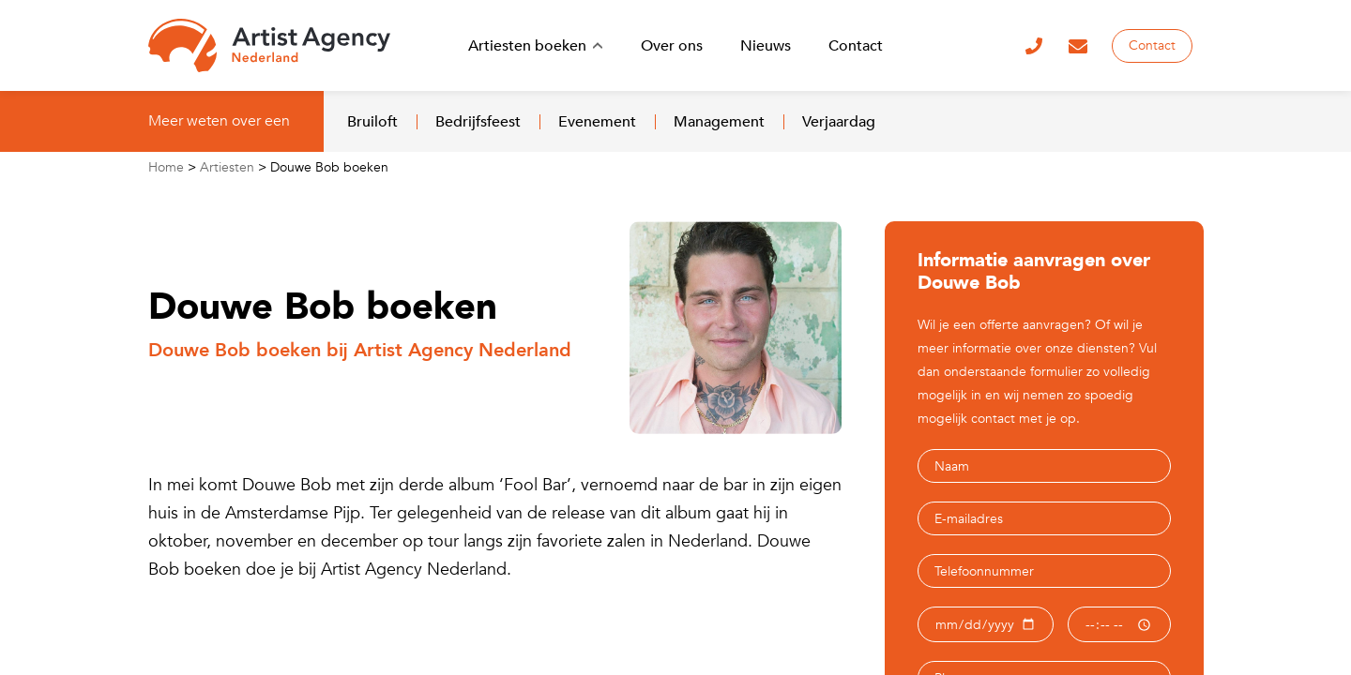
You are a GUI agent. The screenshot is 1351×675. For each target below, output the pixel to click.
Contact (1152, 45)
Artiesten (227, 167)
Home (166, 167)
